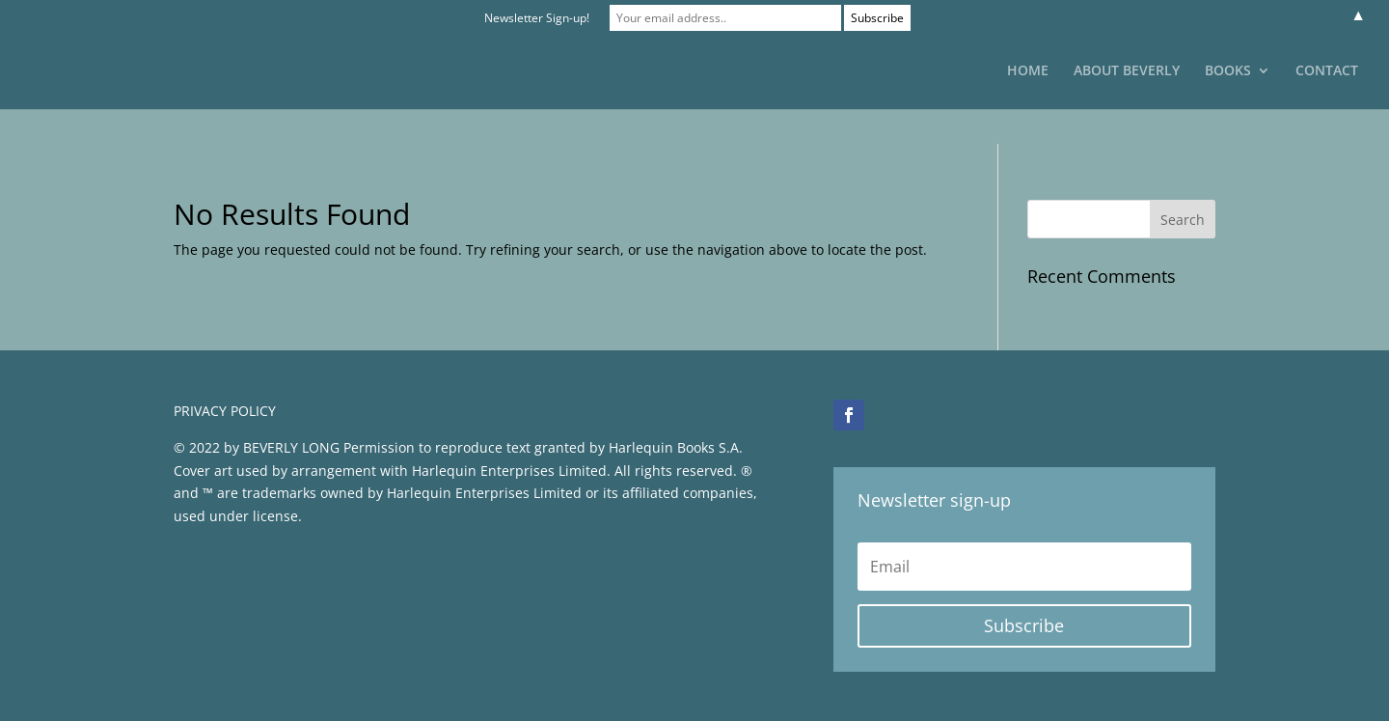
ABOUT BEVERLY (1127, 71)
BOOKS (1228, 71)
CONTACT (1326, 71)
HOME (1028, 71)
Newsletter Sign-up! (536, 18)
